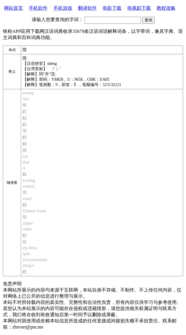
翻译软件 (87, 8)
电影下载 (112, 8)
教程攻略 (166, 8)
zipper (28, 223)
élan (26, 162)
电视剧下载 (139, 8)
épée (26, 254)
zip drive (30, 248)
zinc (26, 99)
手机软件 (38, 8)
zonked (28, 186)
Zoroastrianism (35, 259)
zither (27, 229)
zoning (28, 93)
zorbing (29, 180)
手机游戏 (62, 8)
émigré (28, 265)
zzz (25, 156)
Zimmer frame (34, 211)
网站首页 (13, 8)
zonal (27, 198)
